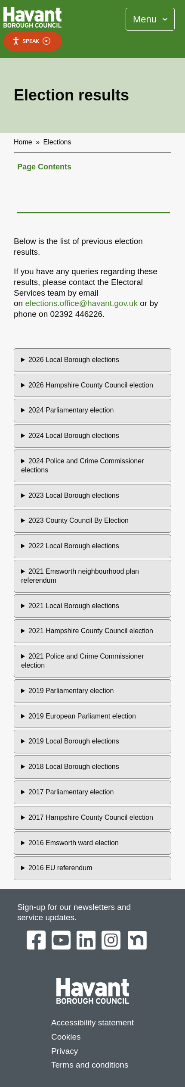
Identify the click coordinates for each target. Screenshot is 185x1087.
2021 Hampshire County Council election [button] (90, 630)
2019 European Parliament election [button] (82, 716)
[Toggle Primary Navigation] (150, 19)
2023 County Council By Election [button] (78, 520)
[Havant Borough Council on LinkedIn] (86, 941)
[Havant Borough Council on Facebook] (36, 941)
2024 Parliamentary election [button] (71, 410)
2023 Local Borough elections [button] (73, 495)
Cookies (66, 1036)
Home (23, 142)
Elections (57, 142)
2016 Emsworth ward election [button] (73, 842)
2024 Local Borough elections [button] (73, 435)
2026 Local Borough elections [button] (73, 359)
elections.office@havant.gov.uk (81, 303)
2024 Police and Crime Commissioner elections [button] (82, 465)
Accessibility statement (92, 1022)
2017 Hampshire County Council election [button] (90, 817)
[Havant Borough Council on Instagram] (111, 941)
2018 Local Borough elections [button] (73, 766)
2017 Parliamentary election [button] (71, 792)
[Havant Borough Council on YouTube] (61, 941)
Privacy (64, 1051)
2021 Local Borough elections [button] (73, 605)
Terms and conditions (90, 1064)
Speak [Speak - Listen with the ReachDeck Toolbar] (31, 41)
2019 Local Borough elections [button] (73, 741)
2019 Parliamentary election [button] (71, 690)
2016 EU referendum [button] (60, 867)
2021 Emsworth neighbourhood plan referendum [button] (80, 576)
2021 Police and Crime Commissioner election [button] (82, 661)
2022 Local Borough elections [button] (73, 546)
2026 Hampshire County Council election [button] (90, 385)
